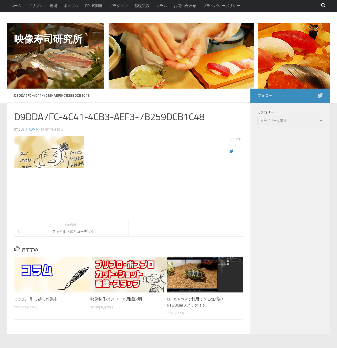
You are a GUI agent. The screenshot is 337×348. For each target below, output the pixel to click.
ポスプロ (71, 6)
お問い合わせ (185, 6)
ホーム (16, 6)
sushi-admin (28, 129)
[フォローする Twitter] (320, 95)
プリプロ (35, 6)
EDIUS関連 (94, 6)
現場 (53, 6)
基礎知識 (141, 6)
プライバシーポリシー (221, 6)
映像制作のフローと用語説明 (116, 299)
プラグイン (118, 6)
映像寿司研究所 (48, 39)
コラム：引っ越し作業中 (36, 299)
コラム (161, 6)
